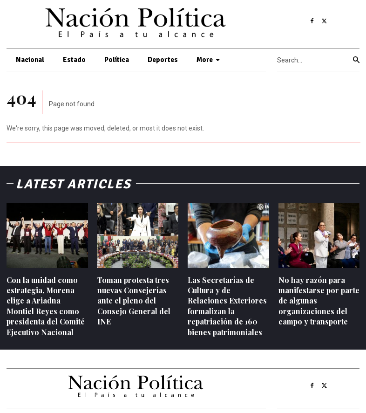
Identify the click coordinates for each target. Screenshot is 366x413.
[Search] (356, 60)
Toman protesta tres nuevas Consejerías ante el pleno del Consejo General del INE (133, 301)
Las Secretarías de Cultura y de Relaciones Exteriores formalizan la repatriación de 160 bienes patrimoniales (227, 306)
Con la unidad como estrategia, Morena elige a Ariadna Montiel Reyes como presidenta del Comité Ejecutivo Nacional (46, 306)
